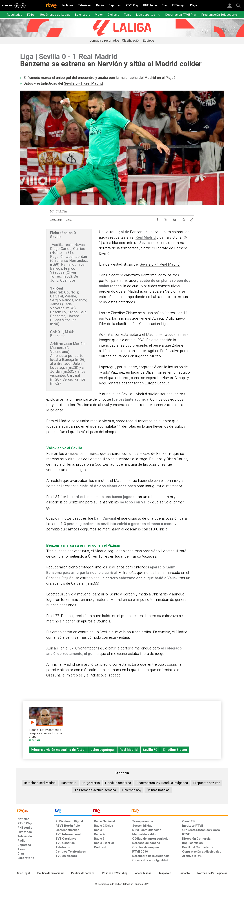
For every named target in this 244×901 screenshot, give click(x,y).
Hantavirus (68, 783)
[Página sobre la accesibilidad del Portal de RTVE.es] (143, 873)
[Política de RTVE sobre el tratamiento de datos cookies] (82, 873)
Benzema (138, 232)
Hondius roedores (118, 783)
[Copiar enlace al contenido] (192, 219)
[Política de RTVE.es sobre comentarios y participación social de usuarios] (212, 873)
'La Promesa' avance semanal (95, 790)
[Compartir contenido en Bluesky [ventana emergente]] (174, 219)
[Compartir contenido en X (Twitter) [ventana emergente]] (166, 219)
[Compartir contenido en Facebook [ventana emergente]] (157, 219)
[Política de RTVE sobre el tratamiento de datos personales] (50, 873)
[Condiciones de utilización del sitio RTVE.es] (23, 873)
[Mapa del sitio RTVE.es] (165, 873)
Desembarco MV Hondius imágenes (162, 783)
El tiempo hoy (131, 790)
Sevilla (144, 243)
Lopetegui (107, 367)
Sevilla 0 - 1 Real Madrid (83, 83)
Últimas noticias (158, 790)
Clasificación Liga (153, 324)
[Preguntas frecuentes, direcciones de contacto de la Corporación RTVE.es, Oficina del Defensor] (184, 873)
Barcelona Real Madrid (40, 783)
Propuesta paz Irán (206, 783)
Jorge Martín (91, 783)
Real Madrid (146, 237)
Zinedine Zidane (124, 313)
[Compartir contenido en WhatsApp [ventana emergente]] (183, 219)
